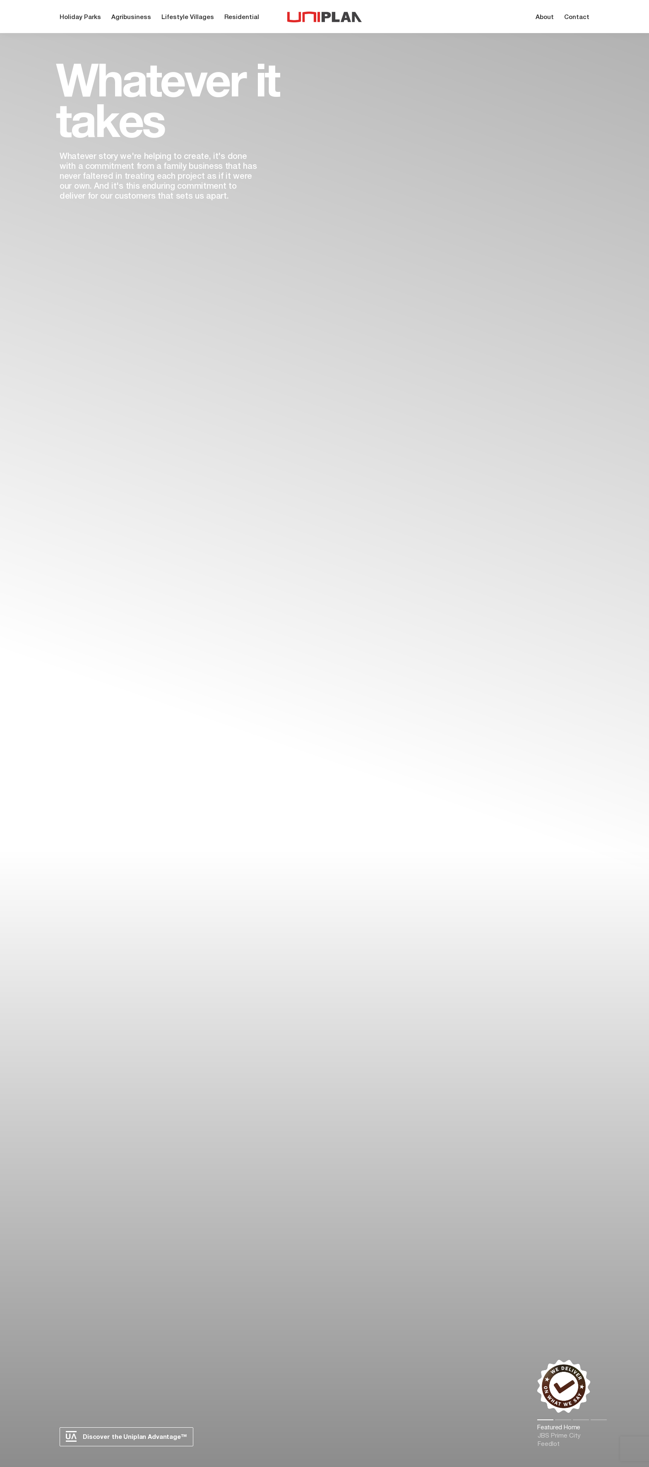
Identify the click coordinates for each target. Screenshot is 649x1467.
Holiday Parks (80, 17)
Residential (241, 17)
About (545, 17)
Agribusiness (131, 17)
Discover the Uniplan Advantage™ (126, 1436)
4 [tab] (599, 1419)
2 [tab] (563, 1419)
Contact (576, 17)
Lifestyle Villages (187, 17)
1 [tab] (545, 1419)
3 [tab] (581, 1419)
